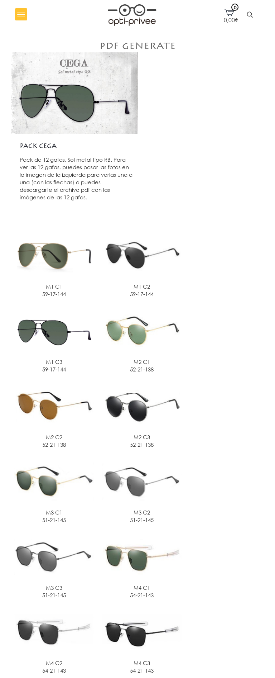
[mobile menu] (21, 14)
